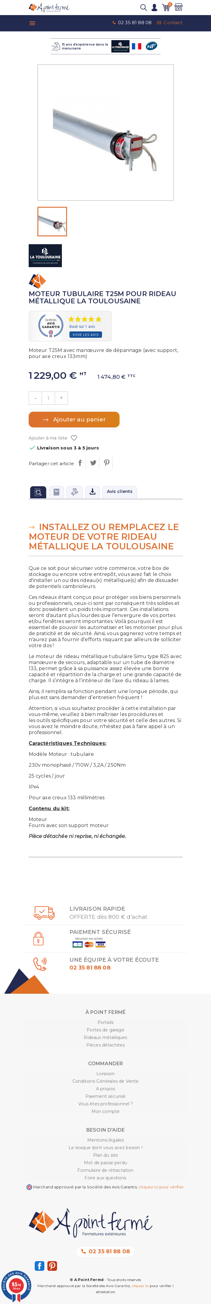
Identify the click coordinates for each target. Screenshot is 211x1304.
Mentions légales (105, 1140)
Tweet (93, 463)
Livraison (105, 1073)
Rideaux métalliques (105, 1037)
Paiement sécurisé (105, 1096)
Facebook (39, 1266)
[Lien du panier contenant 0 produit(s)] (166, 7)
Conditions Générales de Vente (105, 1081)
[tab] (38, 492)
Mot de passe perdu (105, 1162)
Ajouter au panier (79, 419)
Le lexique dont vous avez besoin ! (105, 1147)
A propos (105, 1088)
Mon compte (105, 1111)
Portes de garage (105, 1030)
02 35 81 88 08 (135, 22)
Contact (173, 22)
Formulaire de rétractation (105, 1170)
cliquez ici (140, 1285)
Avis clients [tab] (120, 491)
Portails (105, 1022)
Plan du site (105, 1155)
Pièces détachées (105, 1045)
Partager (80, 463)
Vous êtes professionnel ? (105, 1104)
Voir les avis (86, 334)
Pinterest (106, 463)
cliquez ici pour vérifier (161, 1187)
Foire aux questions (105, 1178)
